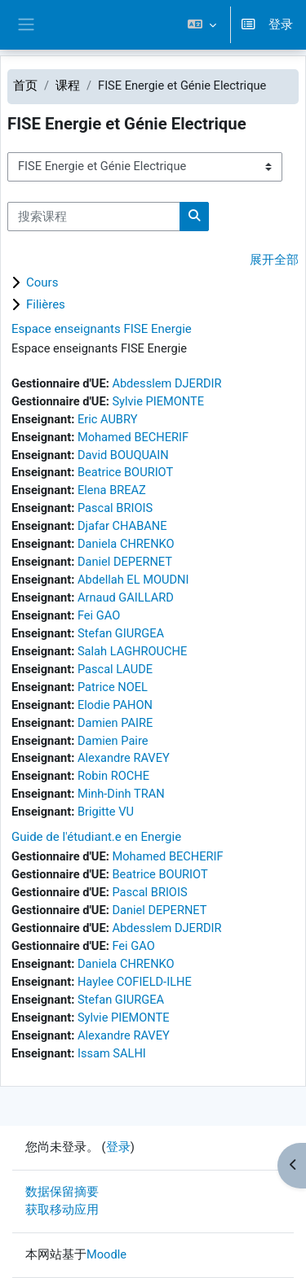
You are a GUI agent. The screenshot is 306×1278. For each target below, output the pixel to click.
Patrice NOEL (113, 687)
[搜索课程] (93, 216)
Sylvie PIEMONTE (158, 401)
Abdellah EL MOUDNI (133, 579)
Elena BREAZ (112, 490)
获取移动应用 (62, 1209)
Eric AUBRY (108, 419)
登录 (280, 24)
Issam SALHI (112, 1053)
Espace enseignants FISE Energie (101, 329)
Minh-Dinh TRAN (121, 793)
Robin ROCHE (113, 775)
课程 (67, 85)
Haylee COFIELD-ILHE (135, 981)
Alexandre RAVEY (124, 758)
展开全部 (274, 259)
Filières (45, 304)
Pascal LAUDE (115, 669)
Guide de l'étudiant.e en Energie (96, 836)
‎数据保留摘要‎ (62, 1191)
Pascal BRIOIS (115, 508)
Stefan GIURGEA (121, 633)
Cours (42, 282)
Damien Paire (113, 740)
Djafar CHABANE (122, 526)
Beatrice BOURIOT (125, 472)
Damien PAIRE (115, 723)
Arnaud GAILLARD (126, 597)
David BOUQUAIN (123, 455)
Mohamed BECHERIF (133, 437)
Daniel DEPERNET (125, 561)
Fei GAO (99, 615)
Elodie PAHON (115, 705)
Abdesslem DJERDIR (166, 383)
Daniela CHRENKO (126, 543)
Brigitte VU (106, 811)
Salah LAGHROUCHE (132, 651)
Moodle (106, 1254)
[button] (201, 25)
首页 (25, 85)
